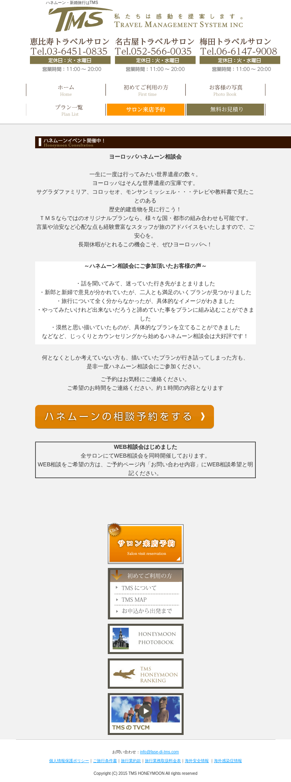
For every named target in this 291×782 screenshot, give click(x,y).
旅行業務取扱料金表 (163, 760)
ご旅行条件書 (105, 760)
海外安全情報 (197, 760)
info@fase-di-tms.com (159, 752)
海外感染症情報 (228, 760)
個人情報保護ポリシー (69, 760)
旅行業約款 (131, 760)
